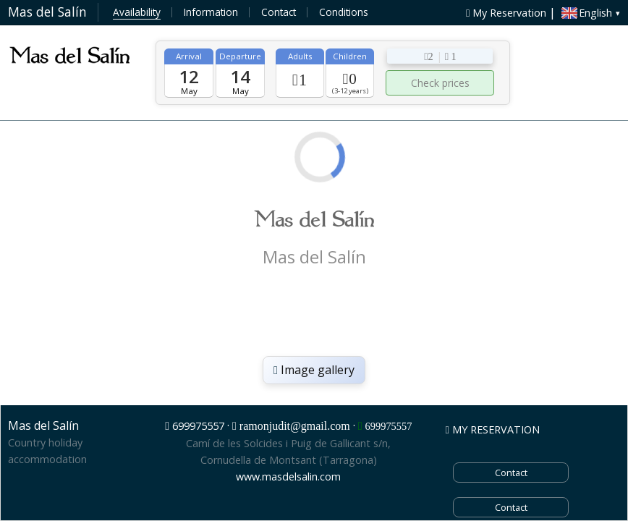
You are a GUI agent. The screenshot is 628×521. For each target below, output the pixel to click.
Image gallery (314, 370)
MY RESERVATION (493, 429)
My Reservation (506, 13)
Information (211, 12)
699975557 (198, 426)
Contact (278, 12)
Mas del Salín (47, 11)
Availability (137, 12)
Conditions (343, 12)
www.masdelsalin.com (288, 476)
